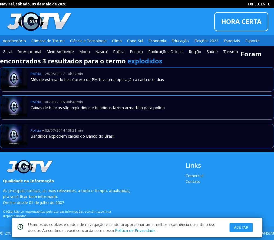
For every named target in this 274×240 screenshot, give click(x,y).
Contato (193, 181)
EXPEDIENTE (259, 4)
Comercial (194, 175)
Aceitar (241, 227)
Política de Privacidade (135, 230)
